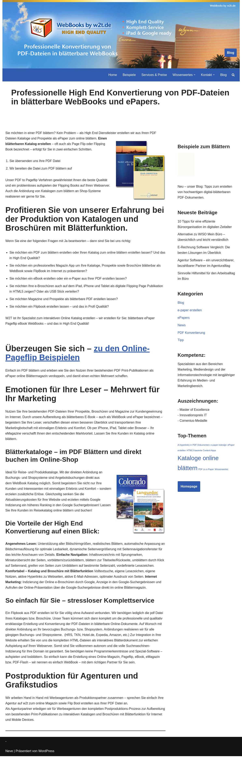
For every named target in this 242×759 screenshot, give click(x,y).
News (182, 326)
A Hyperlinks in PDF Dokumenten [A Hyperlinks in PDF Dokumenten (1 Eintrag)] (194, 446)
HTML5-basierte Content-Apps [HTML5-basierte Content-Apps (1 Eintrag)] (201, 452)
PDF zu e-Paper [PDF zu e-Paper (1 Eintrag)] (206, 471)
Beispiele (128, 75)
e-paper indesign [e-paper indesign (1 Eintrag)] (219, 446)
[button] (194, 75)
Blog (230, 52)
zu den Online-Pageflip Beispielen (77, 354)
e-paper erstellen (190, 311)
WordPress (46, 754)
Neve (9, 754)
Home (112, 75)
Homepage (189, 488)
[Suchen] (233, 74)
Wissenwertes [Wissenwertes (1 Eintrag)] (221, 471)
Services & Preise (154, 75)
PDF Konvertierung (191, 333)
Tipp (181, 341)
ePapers (184, 318)
